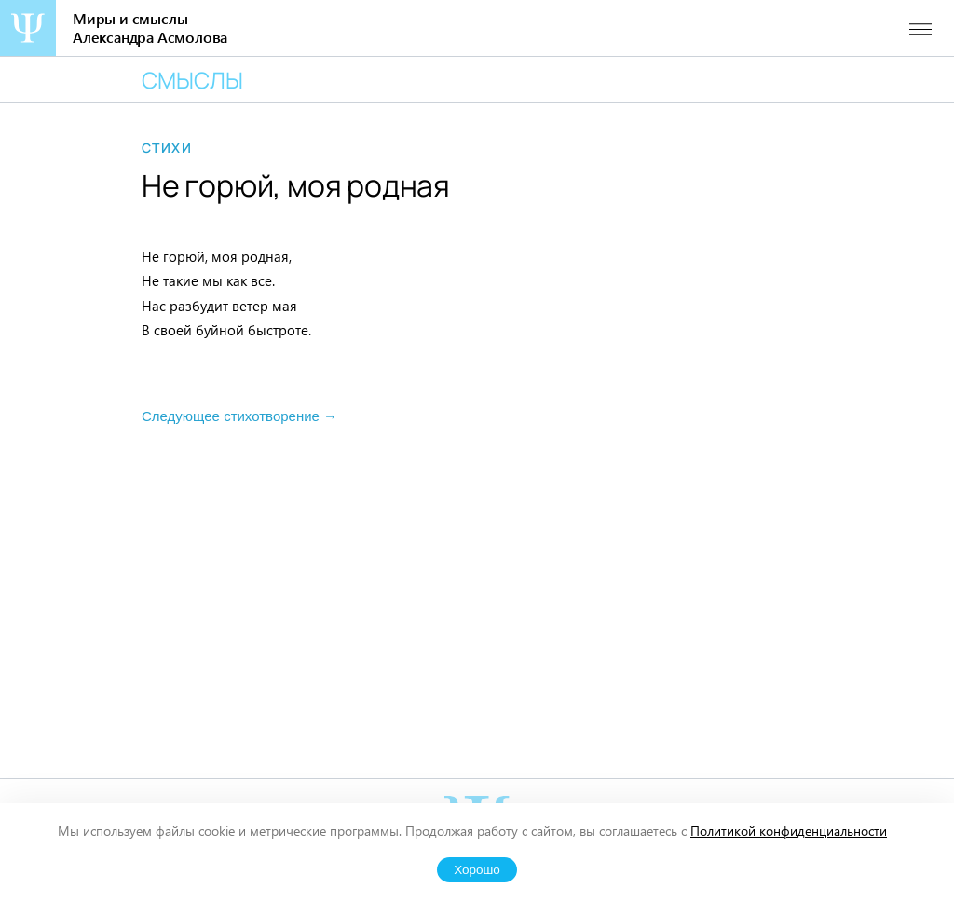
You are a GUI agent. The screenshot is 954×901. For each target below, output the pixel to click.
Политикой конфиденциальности (788, 831)
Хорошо (477, 870)
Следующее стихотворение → (239, 416)
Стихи (167, 148)
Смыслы (192, 79)
